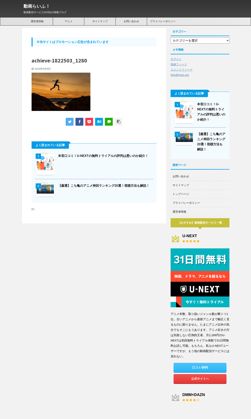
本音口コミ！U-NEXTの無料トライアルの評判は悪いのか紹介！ (103, 155)
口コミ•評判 (200, 367)
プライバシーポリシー (163, 21)
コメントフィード (182, 69)
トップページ (181, 194)
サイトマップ (100, 21)
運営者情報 (37, 21)
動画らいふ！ (37, 6)
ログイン (176, 59)
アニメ (68, 21)
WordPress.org (180, 75)
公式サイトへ (200, 378)
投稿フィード (179, 64)
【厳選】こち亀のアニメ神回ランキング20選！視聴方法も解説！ (103, 185)
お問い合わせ (131, 21)
